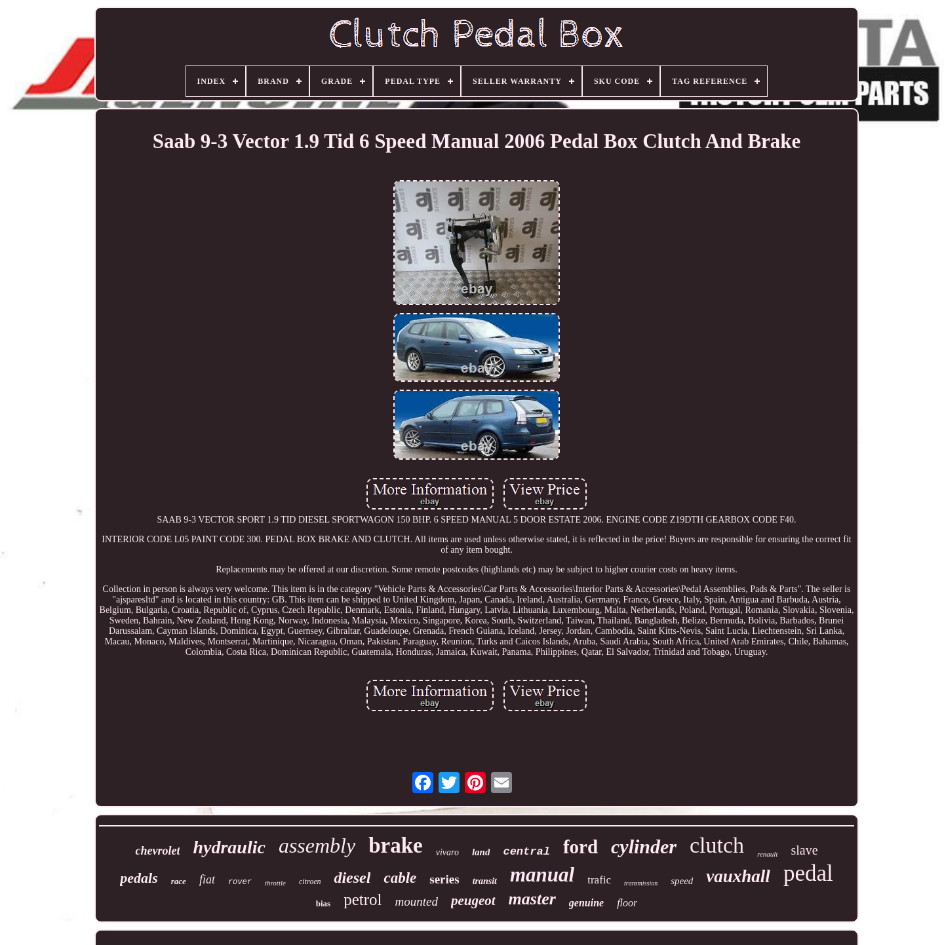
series (444, 879)
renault (767, 854)
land (481, 852)
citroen (310, 881)
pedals (138, 878)
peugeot (473, 900)
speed (682, 881)
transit (485, 881)
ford (580, 846)
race (178, 881)
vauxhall (738, 876)
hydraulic (229, 847)
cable (400, 878)
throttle (275, 883)
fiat (207, 879)
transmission (641, 883)
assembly (317, 845)
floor (627, 902)
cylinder (644, 846)
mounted (416, 901)
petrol (363, 899)
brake (395, 845)
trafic (599, 880)
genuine (586, 902)
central (526, 851)
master (532, 898)
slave (804, 850)
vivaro (447, 852)
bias (323, 903)
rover (240, 882)
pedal (808, 873)
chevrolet (157, 850)
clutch (717, 845)
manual (542, 874)
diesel (352, 877)
